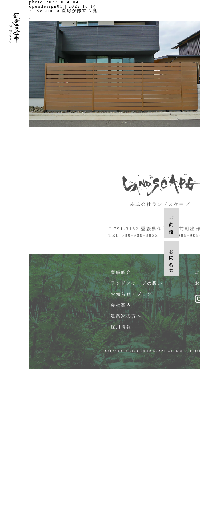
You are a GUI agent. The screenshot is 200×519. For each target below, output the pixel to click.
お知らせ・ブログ (132, 295)
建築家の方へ (126, 317)
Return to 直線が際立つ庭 (63, 10)
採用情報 (121, 328)
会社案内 (121, 306)
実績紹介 (121, 274)
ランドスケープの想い (137, 285)
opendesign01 (46, 6)
